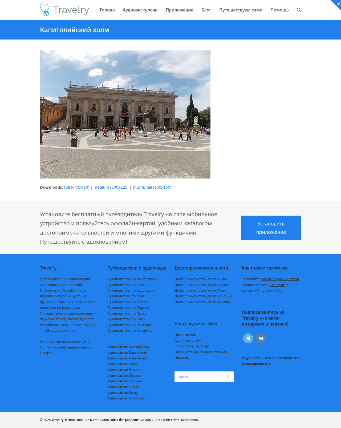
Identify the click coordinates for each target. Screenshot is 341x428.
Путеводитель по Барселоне (131, 284)
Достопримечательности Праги (201, 290)
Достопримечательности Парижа (202, 284)
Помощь (181, 357)
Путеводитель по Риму (126, 318)
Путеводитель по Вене (126, 296)
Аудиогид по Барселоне (127, 352)
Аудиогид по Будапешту (127, 358)
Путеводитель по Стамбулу (129, 330)
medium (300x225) (111, 187)
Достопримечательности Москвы (202, 301)
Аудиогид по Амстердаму (128, 346)
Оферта (46, 352)
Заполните (271, 278)
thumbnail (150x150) (152, 187)
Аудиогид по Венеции (125, 369)
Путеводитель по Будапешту (131, 290)
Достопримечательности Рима (200, 278)
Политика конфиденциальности (67, 347)
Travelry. (58, 420)
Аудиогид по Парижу (124, 381)
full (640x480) (76, 187)
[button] (299, 10)
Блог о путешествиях (192, 346)
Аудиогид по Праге (123, 387)
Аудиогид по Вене (122, 364)
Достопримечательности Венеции (203, 296)
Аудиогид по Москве (124, 375)
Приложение (185, 334)
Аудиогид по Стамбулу (126, 398)
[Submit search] (228, 376)
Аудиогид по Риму (122, 392)
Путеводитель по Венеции (129, 324)
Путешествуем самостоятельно (200, 352)
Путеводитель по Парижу (128, 307)
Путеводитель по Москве (128, 301)
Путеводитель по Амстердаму (132, 278)
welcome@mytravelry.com (263, 290)
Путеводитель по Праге (127, 313)
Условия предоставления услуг (66, 341)
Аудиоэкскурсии (187, 340)
